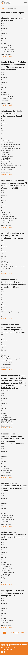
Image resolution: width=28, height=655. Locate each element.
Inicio (2, 8)
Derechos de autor (18, 647)
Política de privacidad (6, 649)
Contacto (10, 647)
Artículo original (6, 56)
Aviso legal (4, 647)
